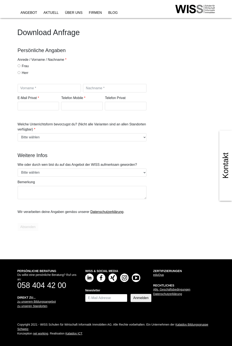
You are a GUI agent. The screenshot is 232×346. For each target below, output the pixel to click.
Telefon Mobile (72, 98)
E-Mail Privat (27, 98)
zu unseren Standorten (32, 306)
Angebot (29, 12)
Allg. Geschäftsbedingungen (171, 289)
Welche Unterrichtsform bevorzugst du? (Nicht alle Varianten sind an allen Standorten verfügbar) (82, 126)
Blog (113, 12)
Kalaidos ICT (73, 333)
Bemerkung (26, 182)
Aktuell (51, 12)
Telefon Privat (115, 98)
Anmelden (141, 298)
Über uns (74, 12)
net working (40, 333)
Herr (23, 73)
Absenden (28, 227)
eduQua (158, 275)
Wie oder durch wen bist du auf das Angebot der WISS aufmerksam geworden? (77, 164)
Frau (23, 66)
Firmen (95, 12)
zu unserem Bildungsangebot (36, 301)
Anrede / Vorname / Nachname (41, 59)
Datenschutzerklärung (107, 212)
